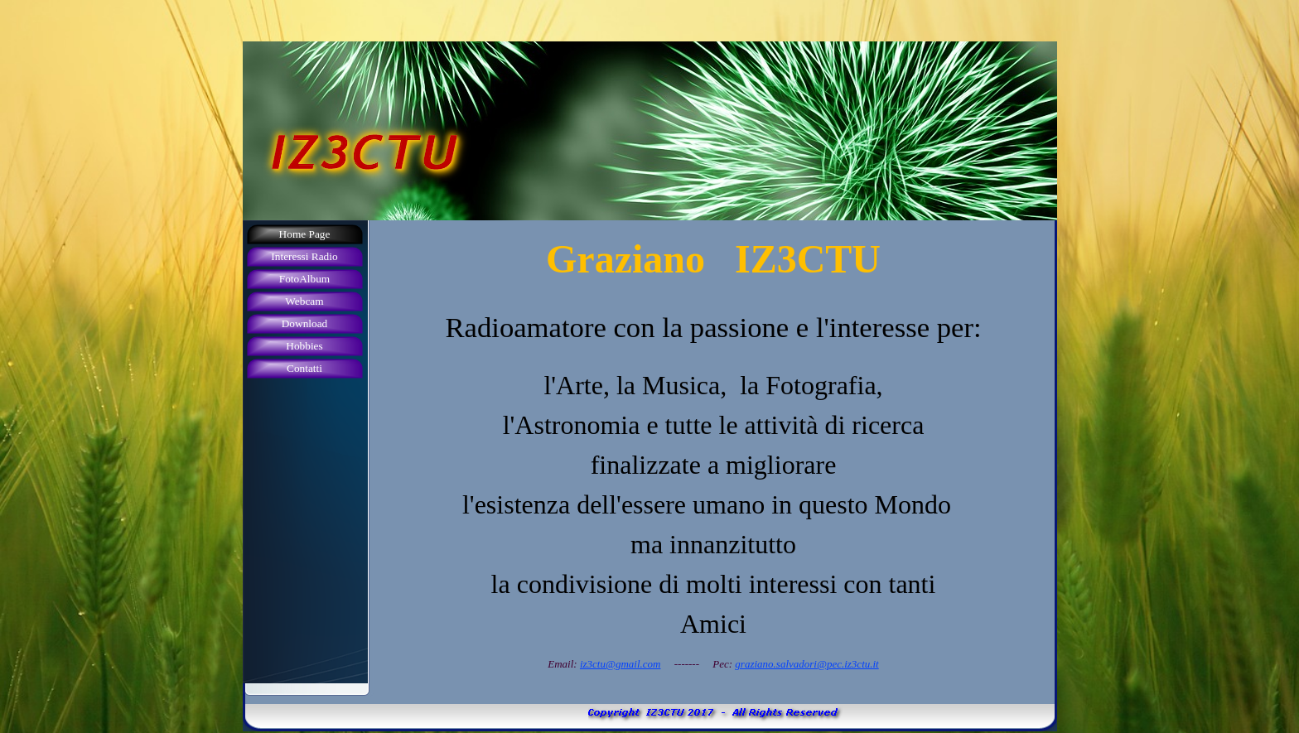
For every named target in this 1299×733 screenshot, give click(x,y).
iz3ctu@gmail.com (620, 664)
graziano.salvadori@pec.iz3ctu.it (806, 664)
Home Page (305, 234)
